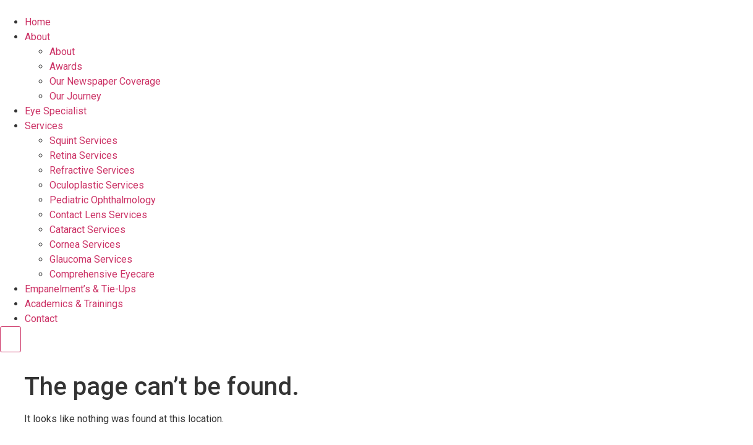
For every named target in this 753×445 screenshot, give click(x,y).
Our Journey (75, 96)
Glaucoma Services (90, 259)
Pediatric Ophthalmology (102, 200)
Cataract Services (87, 229)
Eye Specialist (56, 111)
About (37, 37)
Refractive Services (92, 170)
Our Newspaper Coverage (105, 81)
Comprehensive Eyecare (102, 274)
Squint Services (83, 140)
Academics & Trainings (74, 304)
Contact (41, 318)
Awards (65, 66)
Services (44, 126)
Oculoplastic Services (96, 185)
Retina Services (83, 155)
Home (38, 22)
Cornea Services (85, 244)
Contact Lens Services (98, 215)
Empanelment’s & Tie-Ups (80, 289)
